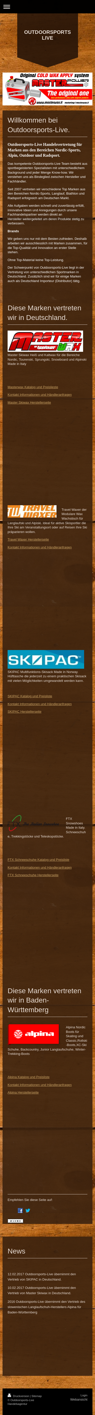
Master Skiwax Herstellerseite (29, 402)
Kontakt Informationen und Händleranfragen (40, 395)
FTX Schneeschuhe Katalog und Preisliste (38, 860)
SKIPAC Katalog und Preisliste (30, 696)
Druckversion (19, 1396)
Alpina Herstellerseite (23, 1092)
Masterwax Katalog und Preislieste (33, 387)
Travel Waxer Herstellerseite (28, 539)
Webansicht (78, 1399)
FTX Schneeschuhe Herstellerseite (33, 875)
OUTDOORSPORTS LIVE (47, 35)
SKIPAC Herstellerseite (24, 711)
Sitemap (36, 1396)
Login (84, 1395)
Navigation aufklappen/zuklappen (47, 6)
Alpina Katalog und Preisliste (29, 1077)
